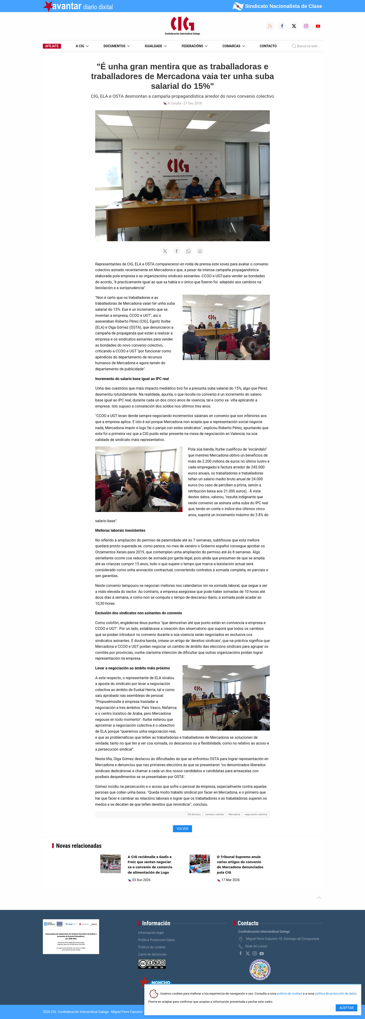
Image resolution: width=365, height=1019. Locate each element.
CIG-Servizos (194, 814)
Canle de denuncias (152, 954)
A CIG (82, 46)
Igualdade (156, 46)
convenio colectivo (214, 814)
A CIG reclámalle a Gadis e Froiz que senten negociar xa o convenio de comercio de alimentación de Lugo (150, 865)
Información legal (151, 933)
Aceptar (346, 1008)
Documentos (117, 46)
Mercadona (234, 814)
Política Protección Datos (156, 940)
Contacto (268, 46)
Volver (182, 829)
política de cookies (289, 994)
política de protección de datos (336, 994)
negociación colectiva (256, 814)
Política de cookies (152, 947)
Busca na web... (306, 46)
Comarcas (234, 46)
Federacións (195, 46)
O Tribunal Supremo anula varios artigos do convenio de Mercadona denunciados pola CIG (240, 865)
